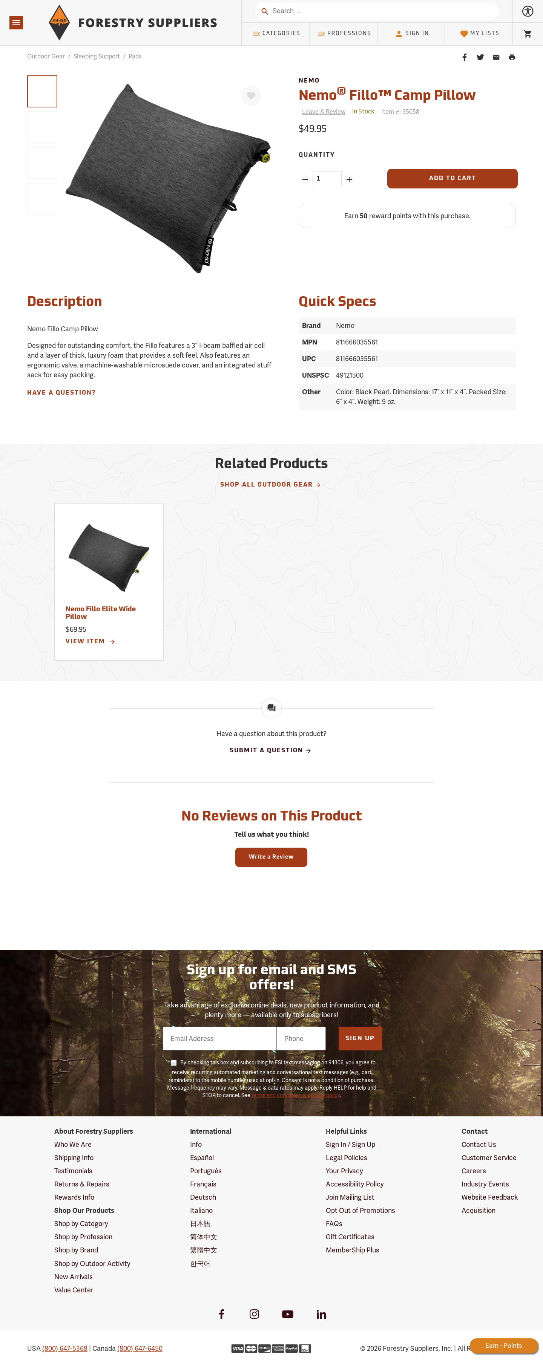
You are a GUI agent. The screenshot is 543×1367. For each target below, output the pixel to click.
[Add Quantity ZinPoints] (349, 179)
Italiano (201, 1210)
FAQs (334, 1223)
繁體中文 (203, 1250)
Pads (135, 56)
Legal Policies (346, 1157)
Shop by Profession (83, 1236)
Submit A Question (271, 750)
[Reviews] (322, 111)
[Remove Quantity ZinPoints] (305, 179)
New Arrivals (73, 1276)
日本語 (200, 1223)
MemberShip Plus (352, 1250)
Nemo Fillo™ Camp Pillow (387, 95)
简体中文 (203, 1236)
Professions (344, 33)
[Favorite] (251, 96)
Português (206, 1170)
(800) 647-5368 (64, 1348)
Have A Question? (61, 393)
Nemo (309, 81)
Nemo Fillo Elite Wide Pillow (101, 613)
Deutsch (203, 1197)
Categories (276, 33)
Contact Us (479, 1144)
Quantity (317, 155)
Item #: (400, 112)
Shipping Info (74, 1157)
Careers (474, 1170)
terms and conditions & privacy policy (296, 1095)
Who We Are (73, 1144)
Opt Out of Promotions (360, 1210)
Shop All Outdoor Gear (271, 485)
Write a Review (271, 857)
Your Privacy (344, 1170)
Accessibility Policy (355, 1184)
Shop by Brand (76, 1250)
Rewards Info (74, 1197)
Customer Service (489, 1157)
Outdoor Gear (46, 56)
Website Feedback (490, 1197)
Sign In (411, 33)
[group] (42, 91)
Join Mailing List (350, 1197)
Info (196, 1144)
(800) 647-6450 (140, 1348)
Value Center (74, 1290)
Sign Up (360, 1039)
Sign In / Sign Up (350, 1144)
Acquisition (478, 1210)
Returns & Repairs (81, 1184)
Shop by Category (81, 1223)
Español (202, 1157)
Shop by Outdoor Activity (92, 1263)
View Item (91, 641)
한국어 (200, 1263)
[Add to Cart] (452, 178)
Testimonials (73, 1170)
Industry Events (485, 1184)
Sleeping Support (97, 56)
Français (203, 1184)
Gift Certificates (350, 1236)
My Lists (480, 33)
